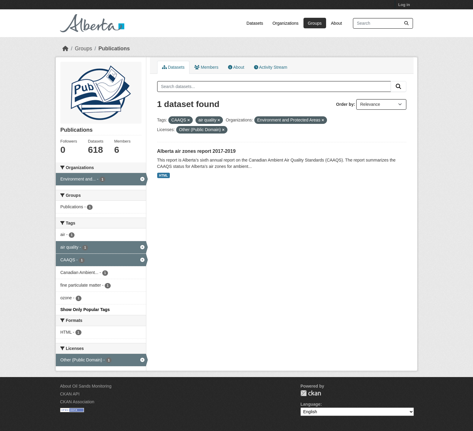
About (336, 23)
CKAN (310, 393)
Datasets (254, 23)
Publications (114, 49)
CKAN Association (77, 401)
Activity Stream (270, 67)
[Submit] (406, 23)
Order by (345, 104)
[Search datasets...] (383, 23)
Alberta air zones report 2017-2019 (196, 151)
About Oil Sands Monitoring (85, 386)
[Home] (65, 49)
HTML (163, 175)
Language (310, 404)
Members (206, 67)
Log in (404, 4)
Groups (315, 23)
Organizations (285, 23)
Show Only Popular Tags (85, 309)
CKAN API (70, 394)
